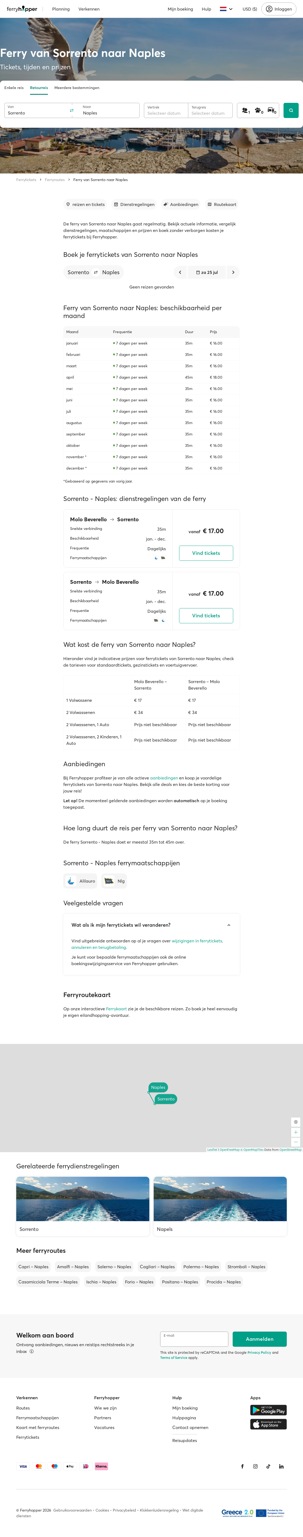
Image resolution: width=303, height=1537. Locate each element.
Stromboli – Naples (246, 1266)
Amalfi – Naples (73, 1266)
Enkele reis (14, 87)
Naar (87, 107)
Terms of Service (173, 1357)
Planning (61, 9)
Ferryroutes (55, 179)
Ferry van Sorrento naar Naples (100, 179)
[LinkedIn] (281, 1466)
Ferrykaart (116, 1008)
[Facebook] (242, 1466)
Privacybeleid (124, 1510)
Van (11, 107)
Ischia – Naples (101, 1281)
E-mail (169, 1335)
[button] (96, 272)
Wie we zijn (105, 1408)
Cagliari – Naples (157, 1266)
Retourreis (39, 87)
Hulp (206, 9)
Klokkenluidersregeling (159, 1510)
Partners (102, 1417)
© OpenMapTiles (252, 1150)
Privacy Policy (259, 1352)
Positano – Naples (180, 1281)
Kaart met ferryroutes (37, 1427)
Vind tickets (206, 553)
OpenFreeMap (230, 1150)
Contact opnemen (190, 1427)
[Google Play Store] (268, 1410)
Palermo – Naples (201, 1266)
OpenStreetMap (290, 1150)
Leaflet (212, 1150)
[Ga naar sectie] (85, 204)
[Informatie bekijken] (31, 1351)
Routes (23, 1408)
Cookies (102, 1510)
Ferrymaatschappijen (37, 1417)
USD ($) (250, 9)
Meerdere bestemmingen (76, 87)
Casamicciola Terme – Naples (48, 1281)
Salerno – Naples (114, 1266)
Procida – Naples (224, 1281)
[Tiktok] (268, 1466)
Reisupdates (184, 1440)
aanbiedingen (164, 778)
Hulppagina (184, 1417)
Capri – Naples (33, 1266)
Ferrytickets (26, 179)
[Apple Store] (268, 1424)
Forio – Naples (139, 1281)
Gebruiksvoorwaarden (72, 1510)
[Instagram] (255, 1466)
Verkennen (89, 9)
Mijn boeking (180, 9)
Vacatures (104, 1427)
